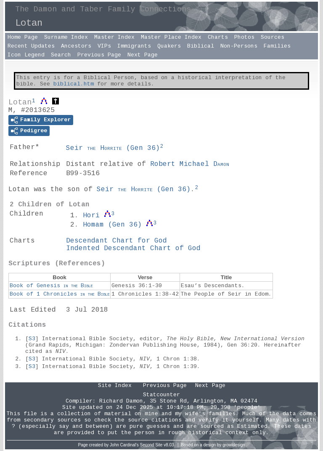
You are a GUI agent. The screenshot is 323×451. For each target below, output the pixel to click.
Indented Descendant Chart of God (133, 248)
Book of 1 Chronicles (59, 294)
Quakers (169, 46)
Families (277, 46)
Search (61, 55)
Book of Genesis (51, 286)
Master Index (114, 37)
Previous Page (99, 55)
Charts (218, 37)
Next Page (142, 55)
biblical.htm (73, 84)
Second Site (151, 445)
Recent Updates (31, 46)
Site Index (115, 385)
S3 (32, 339)
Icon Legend (26, 55)
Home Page (23, 37)
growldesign (233, 445)
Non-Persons (238, 46)
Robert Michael (189, 164)
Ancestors (76, 46)
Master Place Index (171, 37)
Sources (272, 37)
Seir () (113, 148)
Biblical (200, 46)
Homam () (112, 225)
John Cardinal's (124, 445)
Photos (244, 37)
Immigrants (134, 46)
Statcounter (161, 395)
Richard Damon (121, 401)
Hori (91, 215)
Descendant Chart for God (116, 241)
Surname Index (66, 37)
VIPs (104, 46)
